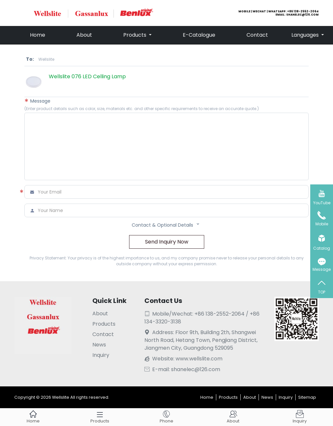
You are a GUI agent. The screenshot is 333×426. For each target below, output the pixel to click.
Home (37, 35)
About (84, 35)
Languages (305, 35)
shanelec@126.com (302, 15)
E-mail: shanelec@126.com (182, 369)
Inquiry (100, 355)
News (99, 344)
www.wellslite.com (199, 358)
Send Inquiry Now (166, 241)
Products (135, 35)
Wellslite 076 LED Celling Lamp (87, 76)
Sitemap (307, 397)
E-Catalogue (199, 35)
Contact (257, 35)
